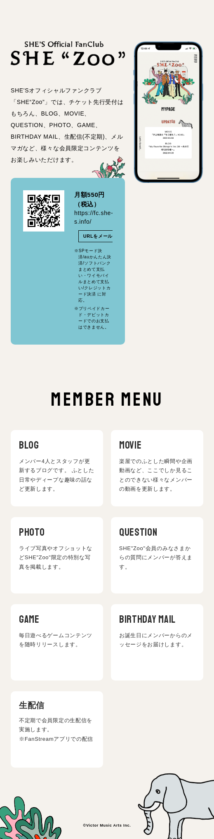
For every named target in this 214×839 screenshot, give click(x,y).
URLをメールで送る (105, 236)
